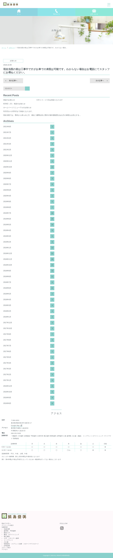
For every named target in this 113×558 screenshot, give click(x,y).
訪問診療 (7, 545)
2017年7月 (28, 346)
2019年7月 (28, 213)
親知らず (7, 532)
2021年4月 (28, 138)
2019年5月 (28, 225)
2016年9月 (28, 398)
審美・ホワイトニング (11, 534)
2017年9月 (28, 334)
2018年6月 (28, 288)
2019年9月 (28, 202)
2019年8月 (28, 207)
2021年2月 (28, 150)
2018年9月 (28, 271)
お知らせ (12, 47)
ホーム (4, 47)
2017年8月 (28, 340)
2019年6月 (28, 219)
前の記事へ (13, 80)
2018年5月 (28, 294)
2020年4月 (28, 196)
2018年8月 (28, 277)
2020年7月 (28, 184)
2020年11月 (28, 161)
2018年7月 (28, 282)
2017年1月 (28, 380)
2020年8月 (28, 179)
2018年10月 (28, 265)
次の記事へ (100, 80)
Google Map (17, 425)
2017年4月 (28, 363)
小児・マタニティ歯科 (11, 538)
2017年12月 (28, 323)
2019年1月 (28, 248)
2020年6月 (28, 190)
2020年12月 (28, 156)
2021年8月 (28, 127)
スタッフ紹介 (6, 547)
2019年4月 (28, 230)
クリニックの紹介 (8, 525)
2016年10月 (28, 392)
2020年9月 (28, 173)
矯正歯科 (7, 536)
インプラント (8, 540)
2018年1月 (28, 317)
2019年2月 (28, 242)
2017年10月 (28, 328)
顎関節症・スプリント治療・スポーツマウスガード (21, 544)
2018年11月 (28, 259)
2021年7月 (28, 132)
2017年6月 (28, 352)
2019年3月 (28, 236)
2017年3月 (28, 369)
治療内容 (5, 527)
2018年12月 (28, 254)
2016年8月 (28, 403)
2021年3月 (28, 144)
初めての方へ (6, 523)
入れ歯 (6, 542)
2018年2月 (28, 311)
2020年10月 (28, 167)
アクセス (5, 549)
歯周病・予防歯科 (10, 531)
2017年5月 (28, 357)
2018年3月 (28, 305)
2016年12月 (28, 386)
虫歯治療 (7, 529)
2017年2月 (28, 375)
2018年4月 (28, 300)
